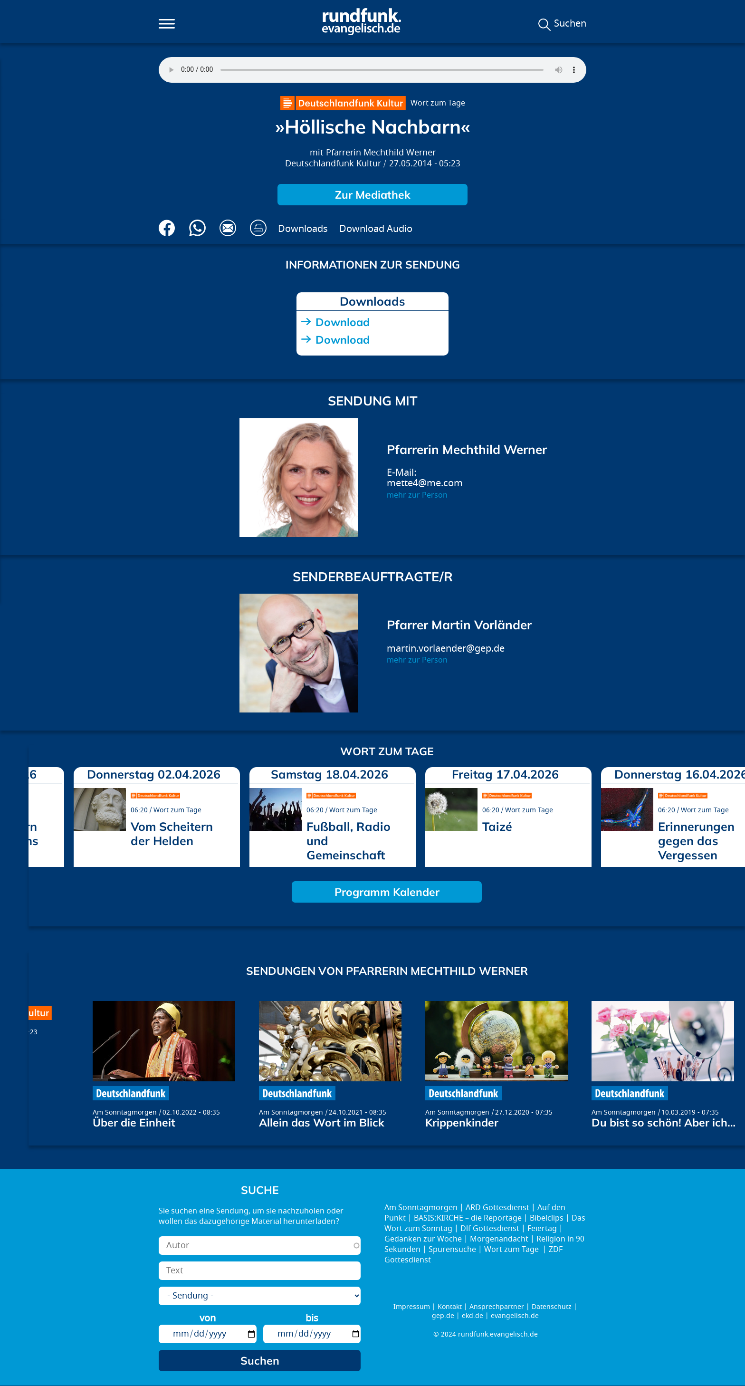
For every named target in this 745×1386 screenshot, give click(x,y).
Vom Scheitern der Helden (172, 833)
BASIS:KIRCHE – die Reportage (468, 1218)
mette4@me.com (425, 483)
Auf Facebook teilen (167, 228)
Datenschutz (552, 1307)
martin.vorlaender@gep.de (446, 648)
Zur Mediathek (373, 195)
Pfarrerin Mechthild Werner (381, 153)
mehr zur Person (417, 495)
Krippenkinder (461, 1122)
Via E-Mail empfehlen (228, 228)
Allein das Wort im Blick (321, 1122)
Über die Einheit (134, 1122)
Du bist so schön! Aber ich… (663, 1122)
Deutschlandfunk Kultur (333, 164)
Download (342, 322)
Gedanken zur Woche (423, 1239)
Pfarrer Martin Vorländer (459, 625)
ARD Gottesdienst (497, 1207)
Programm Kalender (386, 892)
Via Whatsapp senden (197, 228)
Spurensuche (452, 1249)
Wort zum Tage (438, 103)
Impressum (411, 1307)
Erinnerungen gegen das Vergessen (696, 840)
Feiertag (542, 1228)
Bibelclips (547, 1218)
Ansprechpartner (496, 1307)
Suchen (570, 23)
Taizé (497, 826)
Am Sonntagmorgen (125, 1112)
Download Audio (375, 229)
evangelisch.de (515, 1316)
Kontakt (450, 1307)
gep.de (443, 1316)
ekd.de (472, 1316)
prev (39, 813)
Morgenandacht (499, 1239)
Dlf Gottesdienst (489, 1228)
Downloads (303, 229)
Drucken (258, 228)
